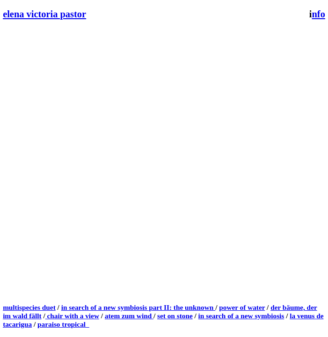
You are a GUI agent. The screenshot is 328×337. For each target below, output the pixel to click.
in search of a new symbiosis (241, 316)
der (275, 307)
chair (54, 316)
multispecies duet (29, 307)
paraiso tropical (63, 324)
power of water (242, 307)
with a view (81, 316)
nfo (318, 14)
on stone (179, 316)
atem (112, 316)
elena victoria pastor (44, 14)
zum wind (136, 316)
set (161, 316)
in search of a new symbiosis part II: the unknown (138, 307)
